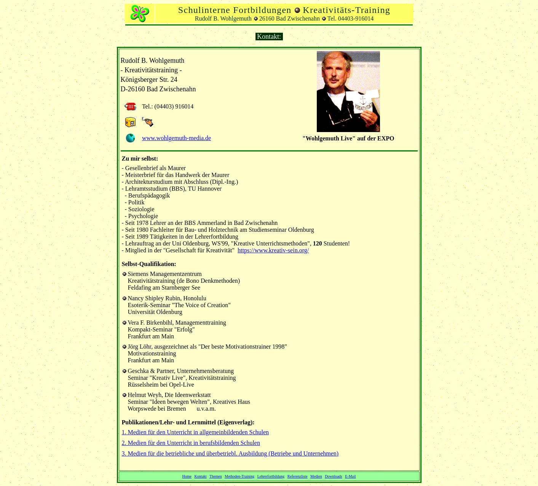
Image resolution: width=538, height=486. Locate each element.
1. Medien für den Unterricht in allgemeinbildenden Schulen (195, 432)
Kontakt (200, 476)
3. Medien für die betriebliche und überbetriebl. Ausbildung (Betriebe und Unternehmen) (230, 453)
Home (186, 476)
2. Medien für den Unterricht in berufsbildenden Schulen (191, 443)
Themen (215, 476)
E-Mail (350, 476)
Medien (316, 476)
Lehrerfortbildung (271, 476)
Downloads (333, 476)
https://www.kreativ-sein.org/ (273, 250)
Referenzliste (297, 476)
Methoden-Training (239, 476)
